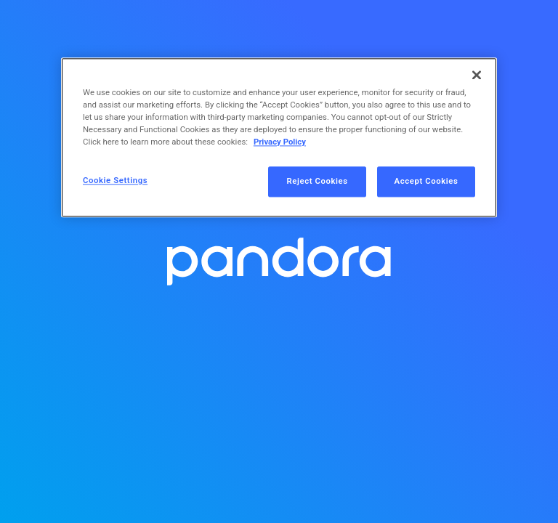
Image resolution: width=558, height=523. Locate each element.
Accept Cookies (426, 182)
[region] (279, 137)
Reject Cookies (317, 182)
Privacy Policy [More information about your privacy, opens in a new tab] (280, 142)
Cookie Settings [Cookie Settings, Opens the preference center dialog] (115, 181)
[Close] (477, 75)
